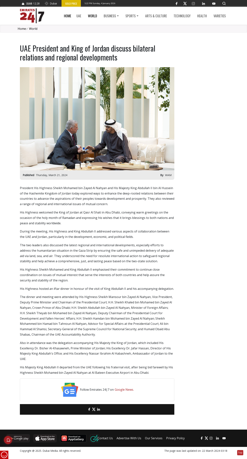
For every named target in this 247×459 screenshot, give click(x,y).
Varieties (220, 15)
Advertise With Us (129, 438)
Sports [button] (130, 15)
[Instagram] (193, 3)
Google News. (124, 390)
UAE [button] (78, 15)
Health (202, 15)
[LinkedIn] (203, 3)
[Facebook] (176, 3)
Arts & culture (156, 15)
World (92, 15)
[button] (224, 3)
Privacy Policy (175, 438)
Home (67, 15)
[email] (82, 409)
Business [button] (110, 15)
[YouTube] (214, 3)
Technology (182, 15)
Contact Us (105, 438)
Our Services (153, 438)
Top (240, 452)
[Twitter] (185, 3)
